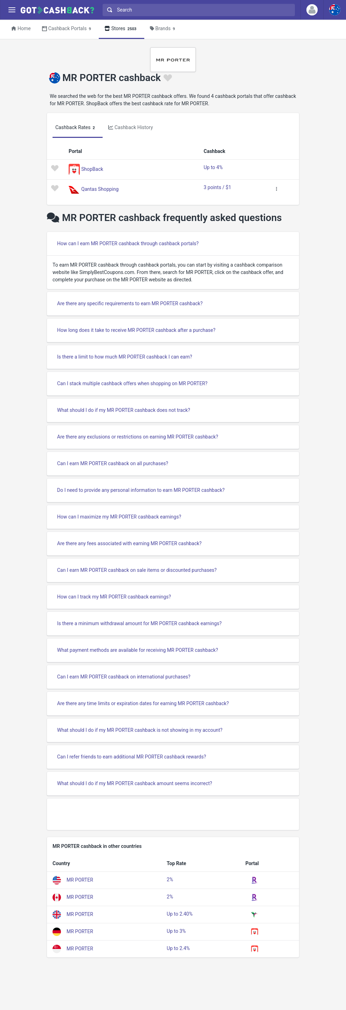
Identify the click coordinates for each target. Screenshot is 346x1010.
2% (170, 879)
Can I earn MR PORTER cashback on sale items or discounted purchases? (137, 570)
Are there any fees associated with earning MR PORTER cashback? (129, 543)
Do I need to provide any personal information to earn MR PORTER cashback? (140, 490)
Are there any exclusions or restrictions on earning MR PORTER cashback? (137, 437)
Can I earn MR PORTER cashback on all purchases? (112, 463)
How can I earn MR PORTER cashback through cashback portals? (128, 243)
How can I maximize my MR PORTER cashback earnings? (119, 517)
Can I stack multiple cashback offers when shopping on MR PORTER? (132, 383)
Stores (121, 29)
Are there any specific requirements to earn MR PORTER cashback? (130, 303)
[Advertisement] (173, 814)
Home (21, 28)
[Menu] (12, 10)
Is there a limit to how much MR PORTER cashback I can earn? (124, 357)
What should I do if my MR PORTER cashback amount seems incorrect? (134, 783)
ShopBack (92, 169)
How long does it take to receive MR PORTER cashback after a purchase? (136, 330)
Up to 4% (213, 167)
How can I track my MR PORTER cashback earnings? (114, 597)
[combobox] (197, 10)
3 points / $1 (217, 187)
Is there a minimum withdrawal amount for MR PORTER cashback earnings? (139, 623)
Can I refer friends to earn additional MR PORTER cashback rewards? (131, 757)
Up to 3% (176, 931)
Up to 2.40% (180, 914)
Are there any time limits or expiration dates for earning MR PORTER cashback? (143, 703)
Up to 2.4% (178, 948)
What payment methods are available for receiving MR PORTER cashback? (137, 650)
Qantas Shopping (100, 189)
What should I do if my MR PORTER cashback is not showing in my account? (139, 730)
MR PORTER (80, 880)
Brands (163, 29)
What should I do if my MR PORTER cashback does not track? (123, 410)
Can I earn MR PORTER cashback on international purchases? (124, 677)
